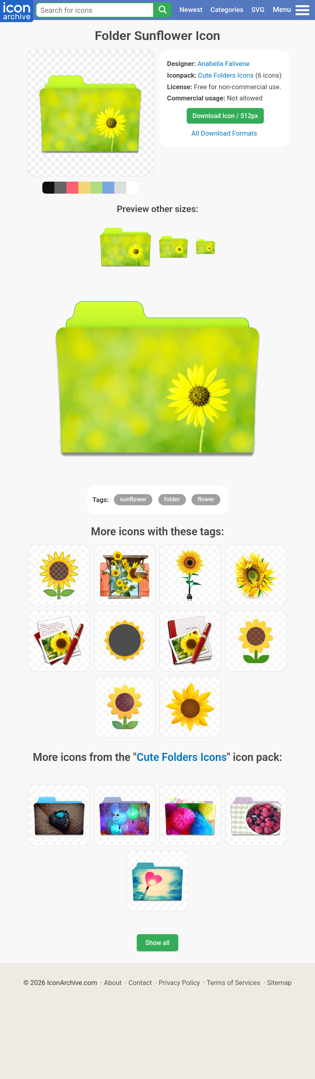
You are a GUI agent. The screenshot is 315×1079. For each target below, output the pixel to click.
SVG (258, 10)
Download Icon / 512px (225, 116)
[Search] (162, 10)
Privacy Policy (179, 983)
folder (172, 499)
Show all (157, 943)
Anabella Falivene (223, 64)
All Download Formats (224, 133)
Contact (140, 983)
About (113, 983)
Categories (226, 10)
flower (205, 499)
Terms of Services (233, 983)
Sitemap (279, 983)
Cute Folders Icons (225, 75)
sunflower (133, 499)
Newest (190, 10)
